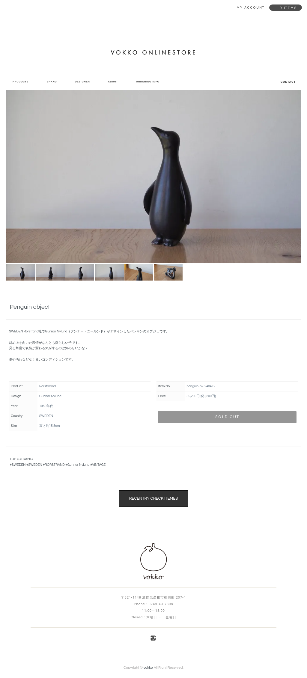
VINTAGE (99, 464)
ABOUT (113, 81)
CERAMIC (26, 459)
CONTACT (288, 81)
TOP (13, 459)
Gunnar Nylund (78, 464)
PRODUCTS (20, 81)
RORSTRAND (54, 464)
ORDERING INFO (147, 81)
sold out (227, 416)
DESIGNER (82, 81)
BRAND (51, 81)
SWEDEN (18, 464)
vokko (148, 668)
